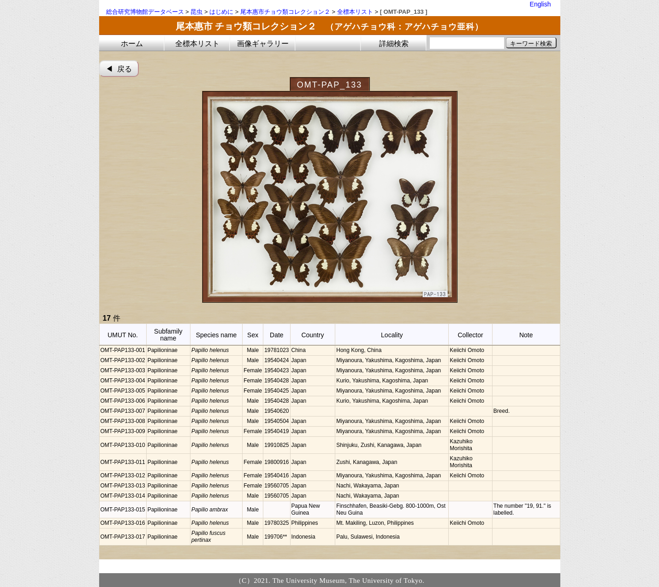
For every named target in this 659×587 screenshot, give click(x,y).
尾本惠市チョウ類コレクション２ (285, 11)
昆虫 (196, 11)
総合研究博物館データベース (145, 11)
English (540, 4)
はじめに (221, 11)
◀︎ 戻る (119, 69)
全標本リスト (355, 11)
